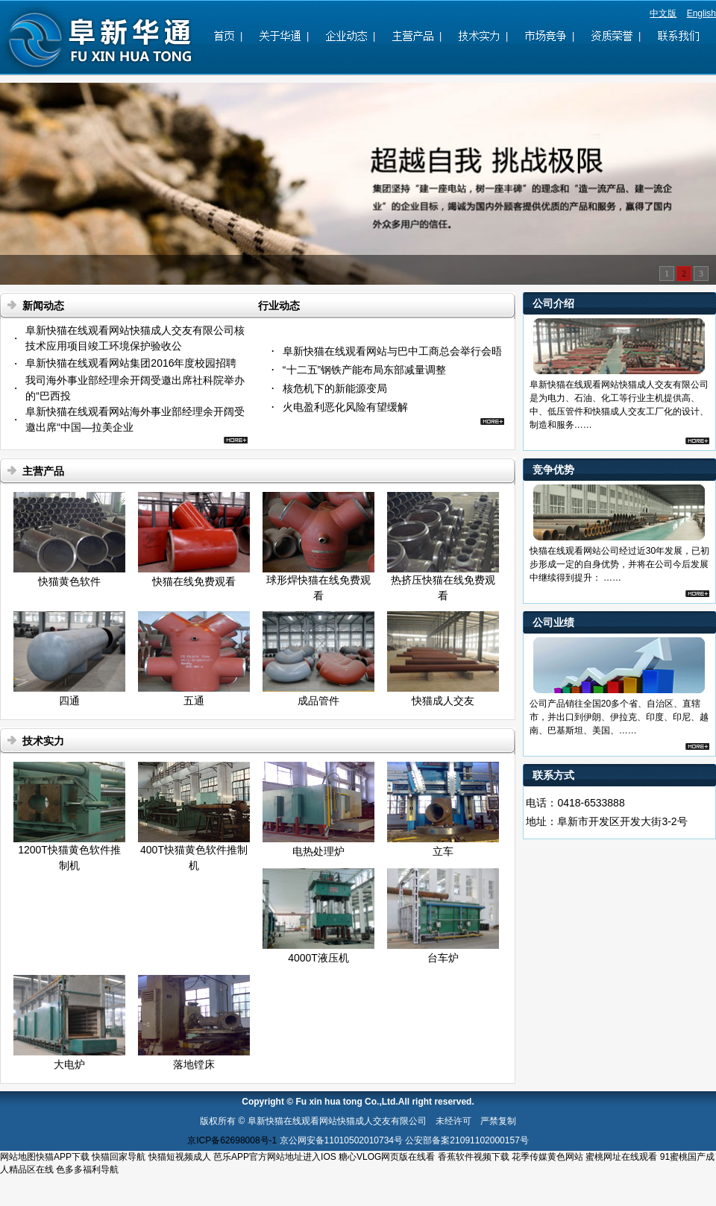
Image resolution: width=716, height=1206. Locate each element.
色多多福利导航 (87, 1169)
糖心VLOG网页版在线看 (387, 1157)
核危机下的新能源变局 (335, 388)
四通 (69, 701)
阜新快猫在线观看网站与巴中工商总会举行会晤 (392, 351)
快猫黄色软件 (69, 581)
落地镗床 (194, 1064)
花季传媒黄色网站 (547, 1157)
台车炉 (443, 958)
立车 (443, 851)
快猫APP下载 (63, 1157)
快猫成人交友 (443, 701)
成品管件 (318, 701)
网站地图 (18, 1157)
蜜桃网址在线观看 (621, 1157)
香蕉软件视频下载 (473, 1157)
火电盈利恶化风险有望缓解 (345, 407)
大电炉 (69, 1064)
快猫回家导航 (118, 1157)
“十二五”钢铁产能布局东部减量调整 (364, 370)
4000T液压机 (318, 958)
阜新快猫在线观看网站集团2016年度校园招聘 (130, 363)
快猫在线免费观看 (194, 581)
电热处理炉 (318, 851)
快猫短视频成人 (179, 1157)
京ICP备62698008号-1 (232, 1140)
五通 (193, 701)
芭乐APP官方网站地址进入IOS (274, 1157)
